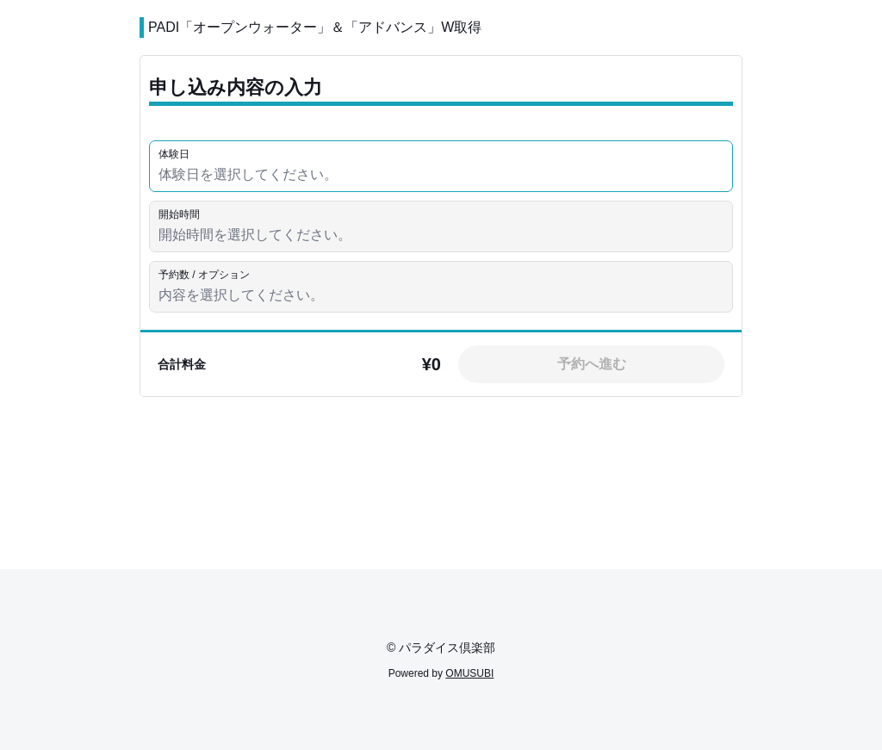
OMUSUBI (469, 673)
